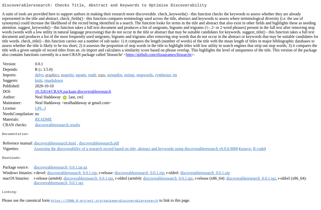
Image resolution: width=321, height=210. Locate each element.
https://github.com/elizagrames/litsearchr (159, 55)
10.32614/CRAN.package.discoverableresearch (73, 92)
